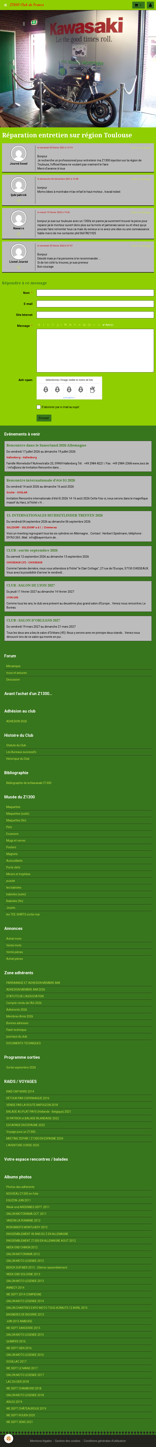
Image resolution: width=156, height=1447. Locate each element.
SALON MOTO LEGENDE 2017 (25, 1375)
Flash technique (16, 1029)
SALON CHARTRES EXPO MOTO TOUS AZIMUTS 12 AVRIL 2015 (47, 1307)
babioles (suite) (16, 894)
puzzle (10, 880)
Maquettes (13, 807)
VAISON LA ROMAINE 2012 (23, 1220)
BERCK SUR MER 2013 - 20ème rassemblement (36, 1267)
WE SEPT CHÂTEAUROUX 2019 (26, 1408)
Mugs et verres (15, 840)
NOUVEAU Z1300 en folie (22, 1193)
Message (23, 325)
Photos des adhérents (20, 1187)
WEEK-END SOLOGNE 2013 (23, 1274)
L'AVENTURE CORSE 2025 (22, 1145)
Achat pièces (14, 958)
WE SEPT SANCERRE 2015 (23, 1328)
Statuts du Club (16, 745)
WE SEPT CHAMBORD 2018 (23, 1388)
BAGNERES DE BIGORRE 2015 (25, 1314)
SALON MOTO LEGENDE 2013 (25, 1281)
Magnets (12, 854)
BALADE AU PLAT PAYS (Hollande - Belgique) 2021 (38, 1111)
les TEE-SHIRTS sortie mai (23, 914)
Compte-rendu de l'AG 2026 (24, 1003)
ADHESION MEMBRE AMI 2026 (25, 989)
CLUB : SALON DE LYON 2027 (30, 585)
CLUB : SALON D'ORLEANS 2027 (33, 620)
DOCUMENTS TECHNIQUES (23, 1043)
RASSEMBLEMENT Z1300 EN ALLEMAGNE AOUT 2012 (41, 1240)
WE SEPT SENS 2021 (19, 1422)
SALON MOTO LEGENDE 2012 (25, 1260)
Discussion (13, 679)
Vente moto (14, 945)
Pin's (9, 827)
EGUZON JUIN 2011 (18, 1200)
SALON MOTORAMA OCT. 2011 (26, 1213)
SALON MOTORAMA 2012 (23, 1254)
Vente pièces (14, 952)
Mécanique (13, 666)
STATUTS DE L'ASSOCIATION (25, 996)
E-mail (28, 303)
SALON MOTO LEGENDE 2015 (25, 1334)
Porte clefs (13, 867)
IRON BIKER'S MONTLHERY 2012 (27, 1227)
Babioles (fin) (14, 901)
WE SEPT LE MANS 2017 (22, 1368)
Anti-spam (25, 380)
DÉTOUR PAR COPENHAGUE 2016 (27, 1098)
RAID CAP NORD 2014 (20, 1091)
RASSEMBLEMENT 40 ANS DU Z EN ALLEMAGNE (37, 1234)
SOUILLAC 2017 (16, 1361)
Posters (11, 847)
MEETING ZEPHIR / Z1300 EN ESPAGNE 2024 (34, 1138)
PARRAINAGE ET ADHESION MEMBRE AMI (33, 982)
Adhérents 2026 (16, 1009)
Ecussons (12, 833)
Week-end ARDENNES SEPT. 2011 (28, 1207)
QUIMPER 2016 (16, 1341)
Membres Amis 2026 (19, 1016)
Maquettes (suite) (17, 813)
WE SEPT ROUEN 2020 (20, 1415)
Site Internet (24, 314)
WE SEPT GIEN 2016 (19, 1348)
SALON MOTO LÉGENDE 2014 (25, 1301)
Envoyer (44, 418)
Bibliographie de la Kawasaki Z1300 (28, 783)
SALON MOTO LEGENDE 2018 (25, 1395)
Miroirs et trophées (18, 874)
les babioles (13, 887)
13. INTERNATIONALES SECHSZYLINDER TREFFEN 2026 (54, 515)
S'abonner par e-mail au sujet (58, 407)
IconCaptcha (68, 398)
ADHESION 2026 (16, 721)
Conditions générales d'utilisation (105, 1441)
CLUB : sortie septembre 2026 (31, 550)
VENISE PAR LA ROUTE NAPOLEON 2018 (32, 1105)
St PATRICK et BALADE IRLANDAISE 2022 (32, 1118)
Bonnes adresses (17, 1023)
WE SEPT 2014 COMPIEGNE (23, 1294)
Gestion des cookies (67, 1441)
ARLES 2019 (14, 1401)
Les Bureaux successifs (21, 752)
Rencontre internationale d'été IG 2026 (40, 480)
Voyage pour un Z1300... (21, 1131)
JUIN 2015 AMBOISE (19, 1321)
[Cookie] (8, 1438)
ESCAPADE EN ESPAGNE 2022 (25, 1125)
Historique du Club (17, 758)
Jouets (10, 907)
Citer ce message (141, 147)
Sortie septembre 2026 (21, 1067)
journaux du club (16, 1036)
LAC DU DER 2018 (17, 1381)
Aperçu (107, 324)
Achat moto (14, 938)
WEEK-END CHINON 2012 (22, 1247)
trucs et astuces (16, 672)
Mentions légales (41, 1441)
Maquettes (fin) (16, 820)
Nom (26, 292)
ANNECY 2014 (15, 1287)
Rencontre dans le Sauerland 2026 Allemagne (46, 445)
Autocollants (14, 860)
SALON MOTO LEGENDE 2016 (25, 1354)
